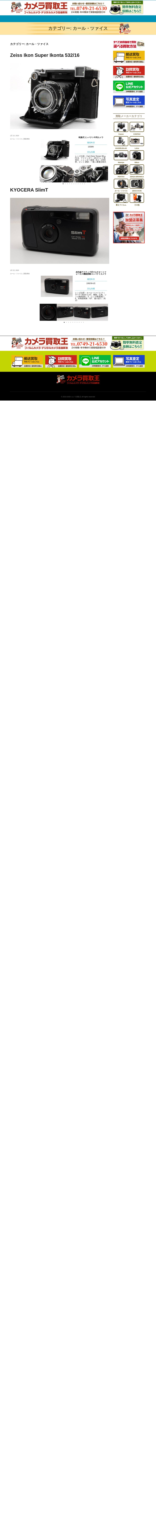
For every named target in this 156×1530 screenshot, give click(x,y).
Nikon (136, 162)
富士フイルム (121, 205)
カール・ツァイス (16, 139)
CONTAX (136, 134)
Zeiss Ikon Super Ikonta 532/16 (44, 55)
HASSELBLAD (121, 148)
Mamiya (121, 162)
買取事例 (26, 139)
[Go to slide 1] (64, 322)
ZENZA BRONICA (137, 177)
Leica (137, 148)
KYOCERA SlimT (29, 189)
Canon (121, 134)
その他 (136, 205)
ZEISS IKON (136, 191)
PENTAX (121, 177)
